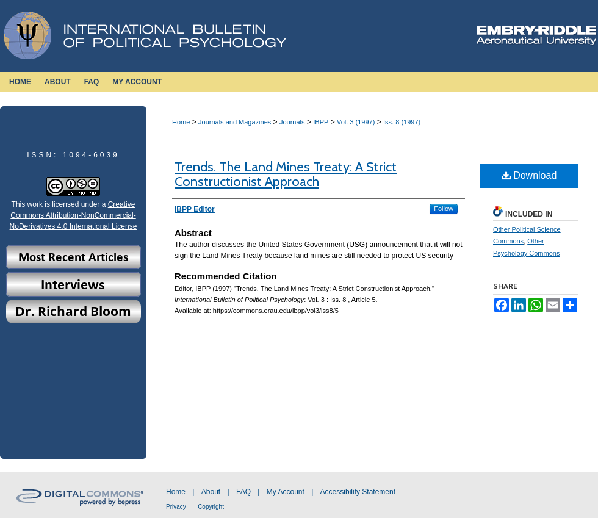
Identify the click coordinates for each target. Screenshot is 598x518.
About (210, 491)
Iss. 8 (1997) (401, 122)
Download (529, 175)
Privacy (176, 506)
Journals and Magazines (234, 122)
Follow (443, 208)
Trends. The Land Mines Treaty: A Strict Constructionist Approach (286, 174)
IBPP (320, 122)
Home (181, 122)
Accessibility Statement (357, 491)
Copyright (211, 506)
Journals (292, 122)
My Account (285, 491)
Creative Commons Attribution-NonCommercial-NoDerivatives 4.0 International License (73, 215)
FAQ (243, 491)
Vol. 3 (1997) (356, 122)
